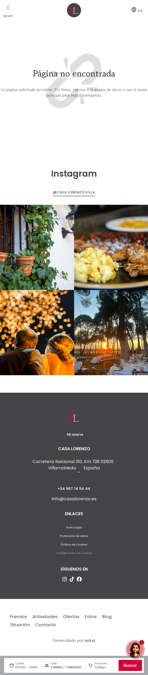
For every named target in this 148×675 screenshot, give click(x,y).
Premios (18, 618)
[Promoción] (105, 667)
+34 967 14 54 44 (74, 490)
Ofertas (71, 618)
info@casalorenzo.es (74, 500)
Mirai (90, 642)
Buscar (130, 665)
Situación (20, 626)
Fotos (91, 618)
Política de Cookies (74, 546)
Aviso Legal (74, 529)
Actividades (45, 618)
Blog (107, 618)
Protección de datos (74, 538)
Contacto (45, 626)
